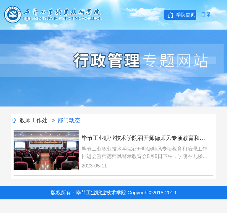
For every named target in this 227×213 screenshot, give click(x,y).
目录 (206, 14)
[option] (113, 68)
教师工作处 (34, 120)
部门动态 (69, 120)
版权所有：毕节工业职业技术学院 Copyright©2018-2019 (113, 193)
